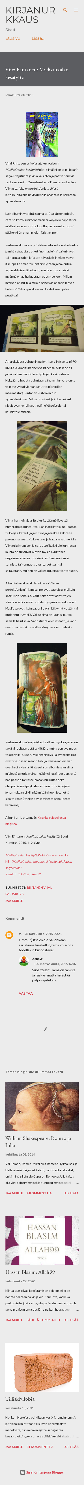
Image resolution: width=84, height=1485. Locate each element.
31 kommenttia (40, 1447)
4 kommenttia (39, 1193)
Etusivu (12, 38)
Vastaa (26, 993)
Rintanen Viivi (39, 887)
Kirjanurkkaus (30, 14)
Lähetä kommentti (43, 1320)
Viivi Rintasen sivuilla (36, 855)
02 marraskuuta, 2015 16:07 (56, 964)
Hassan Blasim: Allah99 (30, 1271)
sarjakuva (14, 894)
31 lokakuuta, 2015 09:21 (43, 934)
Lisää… (38, 38)
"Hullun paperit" (29, 874)
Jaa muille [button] (14, 901)
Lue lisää (71, 1193)
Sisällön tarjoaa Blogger (42, 1472)
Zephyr (37, 959)
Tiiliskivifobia (19, 1398)
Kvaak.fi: (11, 874)
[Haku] (65, 8)
